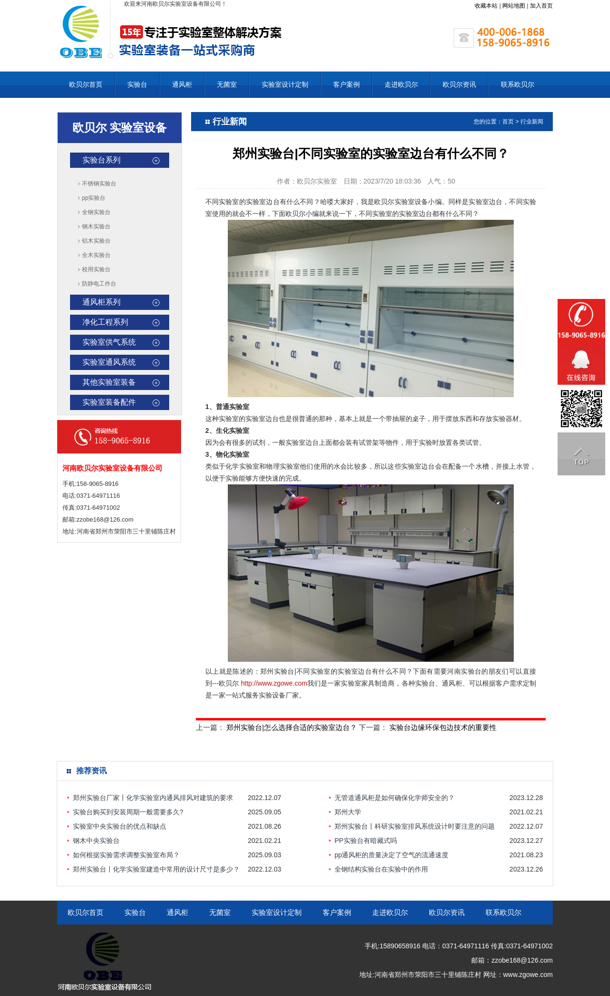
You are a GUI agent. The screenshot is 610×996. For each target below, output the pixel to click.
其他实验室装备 (109, 382)
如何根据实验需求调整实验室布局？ (126, 855)
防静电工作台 (99, 283)
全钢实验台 (96, 212)
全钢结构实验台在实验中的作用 (381, 869)
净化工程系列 (105, 322)
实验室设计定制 (285, 84)
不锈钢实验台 (99, 183)
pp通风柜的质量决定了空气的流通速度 (392, 855)
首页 (508, 121)
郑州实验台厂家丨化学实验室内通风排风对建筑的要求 (153, 797)
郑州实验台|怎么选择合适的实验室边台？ (291, 727)
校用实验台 (96, 269)
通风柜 (182, 84)
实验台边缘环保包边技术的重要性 (443, 727)
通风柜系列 (101, 302)
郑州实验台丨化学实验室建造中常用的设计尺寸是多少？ (156, 869)
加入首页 (541, 5)
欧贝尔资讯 (459, 84)
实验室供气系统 (109, 342)
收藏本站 (486, 5)
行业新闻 (531, 121)
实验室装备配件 (109, 402)
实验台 (137, 84)
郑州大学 (348, 812)
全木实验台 (96, 255)
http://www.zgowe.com (274, 683)
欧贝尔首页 (85, 84)
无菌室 (227, 84)
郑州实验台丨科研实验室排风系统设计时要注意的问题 (415, 826)
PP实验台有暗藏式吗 (366, 840)
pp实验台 (93, 198)
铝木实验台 (96, 240)
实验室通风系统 (109, 362)
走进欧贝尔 (401, 84)
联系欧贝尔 (517, 84)
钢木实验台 (96, 226)
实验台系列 (101, 160)
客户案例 (346, 84)
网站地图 (513, 5)
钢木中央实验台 (96, 840)
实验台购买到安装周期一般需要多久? (128, 812)
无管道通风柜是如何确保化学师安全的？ (395, 797)
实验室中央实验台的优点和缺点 (119, 826)
